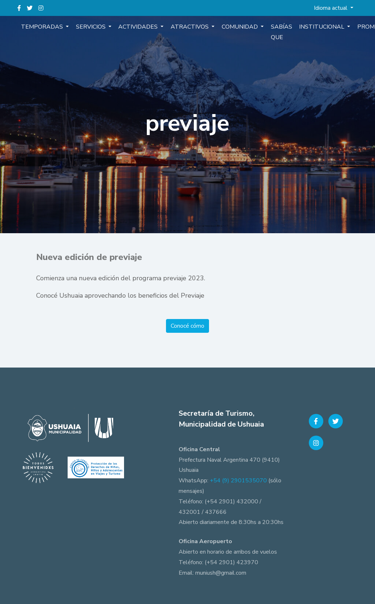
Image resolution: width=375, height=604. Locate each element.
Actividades (135, 27)
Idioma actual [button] (331, 8)
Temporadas (42, 27)
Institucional (313, 27)
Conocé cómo (187, 326)
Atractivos (185, 27)
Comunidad (234, 27)
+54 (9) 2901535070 (238, 481)
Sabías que (274, 32)
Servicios (89, 27)
